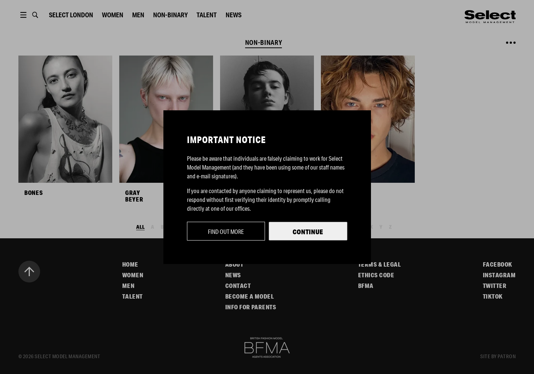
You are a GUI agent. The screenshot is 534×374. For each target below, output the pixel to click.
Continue (308, 231)
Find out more (226, 231)
